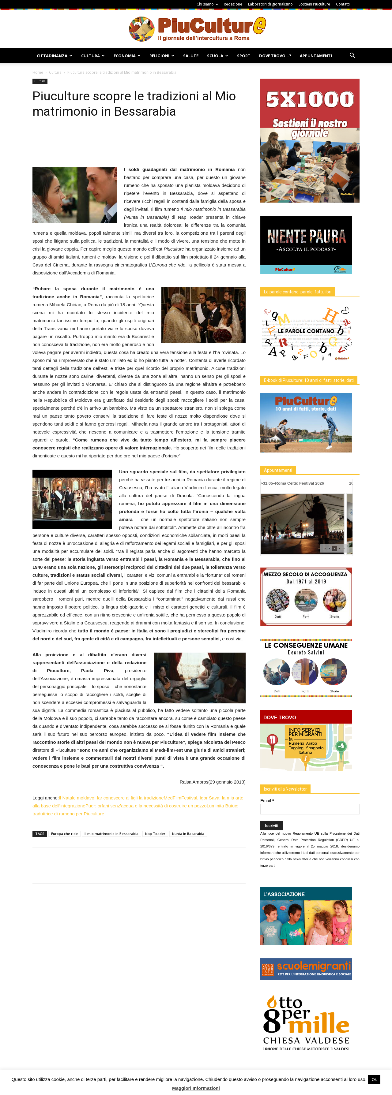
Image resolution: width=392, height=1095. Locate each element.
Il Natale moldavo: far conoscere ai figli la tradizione (111, 797)
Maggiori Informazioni (196, 1088)
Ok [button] (374, 1079)
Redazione (233, 4)
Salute (190, 55)
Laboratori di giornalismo (270, 4)
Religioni (161, 55)
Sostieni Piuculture (314, 4)
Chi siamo (207, 4)
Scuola (217, 55)
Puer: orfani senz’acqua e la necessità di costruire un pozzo (146, 805)
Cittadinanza (54, 55)
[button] (352, 56)
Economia (127, 55)
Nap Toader (155, 833)
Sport (244, 55)
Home (37, 72)
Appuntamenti (316, 55)
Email (267, 800)
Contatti (343, 4)
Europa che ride (64, 833)
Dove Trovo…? (275, 55)
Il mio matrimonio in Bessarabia (111, 833)
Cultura (93, 55)
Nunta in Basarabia (188, 833)
